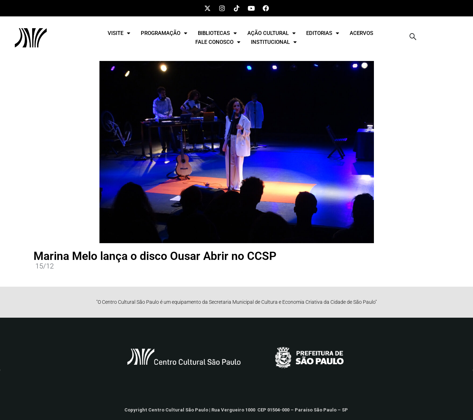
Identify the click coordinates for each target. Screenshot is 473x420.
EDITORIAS (322, 33)
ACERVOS (361, 33)
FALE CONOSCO (217, 42)
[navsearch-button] (413, 38)
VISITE (119, 33)
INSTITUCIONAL (274, 42)
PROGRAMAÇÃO (164, 33)
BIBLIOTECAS (217, 33)
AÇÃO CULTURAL (271, 33)
